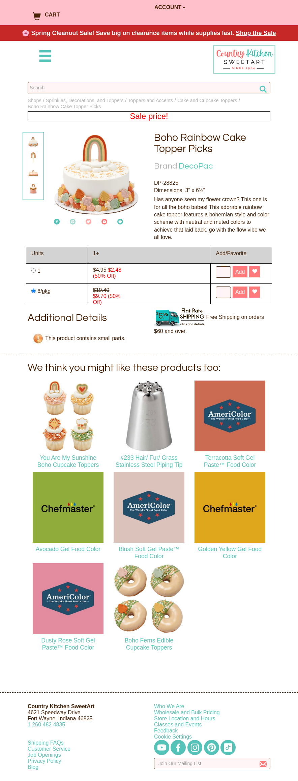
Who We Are (169, 706)
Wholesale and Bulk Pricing (187, 712)
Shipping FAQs (46, 743)
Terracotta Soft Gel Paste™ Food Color (230, 461)
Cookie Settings (173, 737)
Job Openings (44, 755)
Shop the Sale (256, 33)
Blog (33, 767)
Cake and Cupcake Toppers (207, 100)
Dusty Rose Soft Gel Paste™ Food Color (68, 644)
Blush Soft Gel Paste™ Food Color (149, 553)
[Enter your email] (212, 763)
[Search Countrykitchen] (149, 87)
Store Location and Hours (184, 718)
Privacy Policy (44, 761)
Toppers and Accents (150, 100)
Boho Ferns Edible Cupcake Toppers (149, 644)
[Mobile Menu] (44, 57)
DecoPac (196, 166)
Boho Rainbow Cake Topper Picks (64, 106)
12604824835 (46, 724)
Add (240, 272)
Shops (34, 100)
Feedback (166, 730)
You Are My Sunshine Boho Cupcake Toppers (68, 461)
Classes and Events (178, 724)
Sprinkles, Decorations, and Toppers (85, 100)
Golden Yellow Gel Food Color (230, 553)
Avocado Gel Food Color (68, 549)
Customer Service (49, 749)
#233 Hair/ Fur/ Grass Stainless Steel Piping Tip (149, 461)
